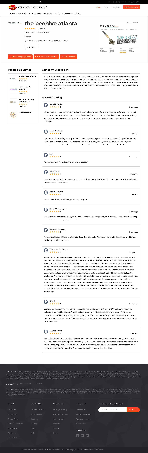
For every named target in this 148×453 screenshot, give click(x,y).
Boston (36, 389)
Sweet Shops (119, 377)
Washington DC (23, 394)
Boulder (52, 389)
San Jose (111, 392)
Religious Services (52, 377)
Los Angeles (83, 391)
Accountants (40, 378)
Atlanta (16, 389)
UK (28, 384)
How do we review (38, 410)
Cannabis (51, 371)
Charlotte (99, 389)
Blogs (33, 428)
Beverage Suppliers (130, 377)
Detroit (135, 389)
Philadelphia (67, 392)
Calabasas (75, 389)
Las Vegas (72, 391)
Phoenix (52, 392)
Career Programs (77, 375)
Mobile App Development (39, 371)
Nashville (9, 392)
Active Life (129, 373)
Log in (106, 7)
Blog (110, 2)
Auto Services (77, 373)
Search (56, 428)
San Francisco (103, 392)
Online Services (78, 371)
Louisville (100, 391)
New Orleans (34, 392)
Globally (15, 384)
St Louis (117, 392)
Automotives (62, 373)
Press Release (36, 414)
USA (20, 384)
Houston (35, 391)
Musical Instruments (113, 375)
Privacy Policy (13, 419)
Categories (116, 7)
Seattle (89, 392)
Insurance (124, 375)
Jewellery (67, 378)
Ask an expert (58, 419)
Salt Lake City (81, 392)
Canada (43, 384)
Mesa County (114, 391)
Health (136, 371)
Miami (121, 391)
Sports (130, 375)
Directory (34, 419)
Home (98, 7)
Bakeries (47, 378)
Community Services (87, 377)
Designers (126, 371)
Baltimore (68, 389)
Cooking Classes (52, 375)
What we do (81, 423)
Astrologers (42, 375)
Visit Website (69, 57)
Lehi (77, 391)
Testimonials (13, 428)
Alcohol (30, 373)
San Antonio (133, 392)
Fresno (22, 391)
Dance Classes (41, 377)
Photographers (59, 371)
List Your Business (131, 7)
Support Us (12, 414)
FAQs (33, 433)
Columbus (106, 389)
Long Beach (92, 391)
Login (55, 433)
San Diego (95, 392)
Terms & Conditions (16, 423)
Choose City (134, 2)
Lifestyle (54, 373)
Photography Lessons (18, 377)
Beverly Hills (60, 389)
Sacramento (125, 392)
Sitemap (34, 423)
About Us (12, 410)
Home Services (99, 373)
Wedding (68, 375)
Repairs (107, 373)
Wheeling (14, 394)
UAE (38, 384)
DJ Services (61, 375)
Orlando (41, 392)
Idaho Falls (42, 391)
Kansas (66, 391)
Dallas (119, 389)
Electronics (37, 373)
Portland (59, 392)
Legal (94, 371)
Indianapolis (51, 391)
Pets (84, 373)
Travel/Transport (22, 373)
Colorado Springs (90, 389)
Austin (21, 389)
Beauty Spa (98, 377)
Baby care (106, 377)
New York (26, 392)
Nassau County (17, 392)
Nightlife (69, 373)
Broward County (44, 389)
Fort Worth (28, 391)
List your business (60, 414)
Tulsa (8, 394)
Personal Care (69, 371)
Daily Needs (90, 373)
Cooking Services (30, 378)
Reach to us (80, 410)
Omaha (47, 392)
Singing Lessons (31, 377)
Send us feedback (83, 414)
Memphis (106, 391)
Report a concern (83, 419)
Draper (130, 389)
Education (27, 371)
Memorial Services (11, 375)
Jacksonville (59, 391)
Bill (131, 371)
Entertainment (46, 373)
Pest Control (114, 373)
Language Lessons (89, 375)
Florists (21, 378)
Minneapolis (136, 391)
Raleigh (74, 392)
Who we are (13, 437)
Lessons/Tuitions (101, 375)
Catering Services (75, 377)
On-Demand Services (115, 371)
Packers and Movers (57, 378)
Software (20, 371)
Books (112, 377)
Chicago (81, 389)
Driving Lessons (64, 377)
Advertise (57, 423)
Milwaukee (127, 391)
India (24, 384)
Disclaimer (12, 433)
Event (135, 373)
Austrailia (33, 384)
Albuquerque (29, 389)
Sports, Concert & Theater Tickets (28, 375)
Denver (124, 389)
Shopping (122, 373)
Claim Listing (31, 47)
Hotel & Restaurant (102, 371)
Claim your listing (60, 410)
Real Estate (88, 371)
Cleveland (113, 389)
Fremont (16, 391)
